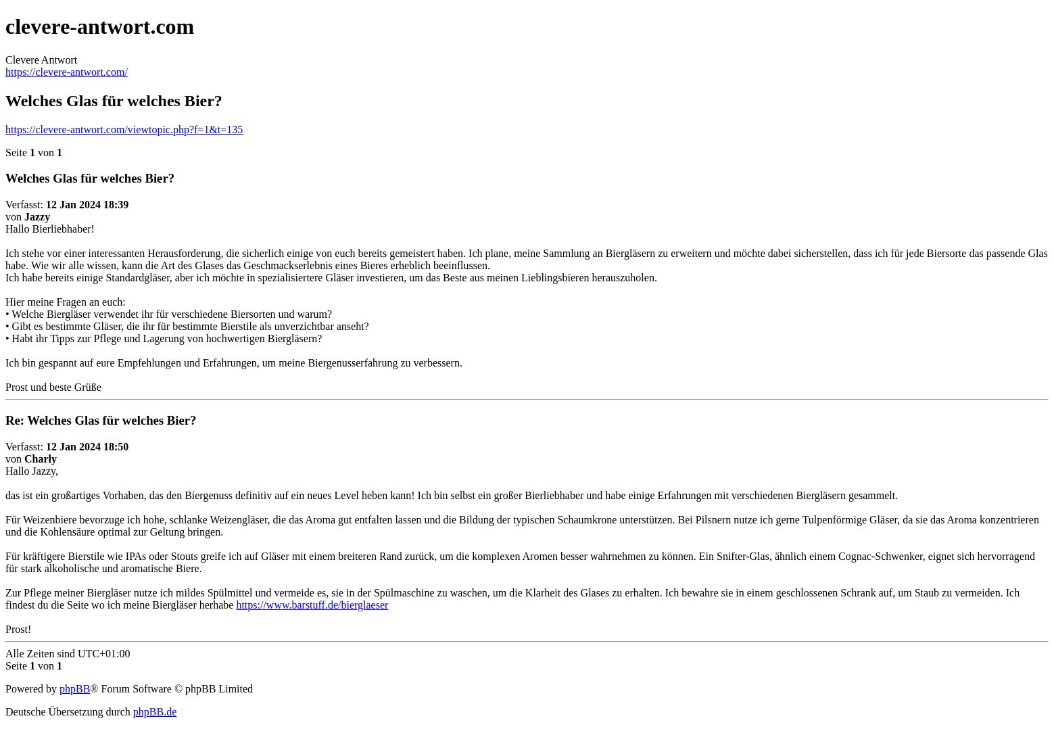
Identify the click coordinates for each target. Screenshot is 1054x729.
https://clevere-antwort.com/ (66, 72)
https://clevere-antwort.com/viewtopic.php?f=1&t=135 (124, 129)
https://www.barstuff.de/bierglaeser (312, 605)
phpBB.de (154, 712)
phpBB (74, 689)
